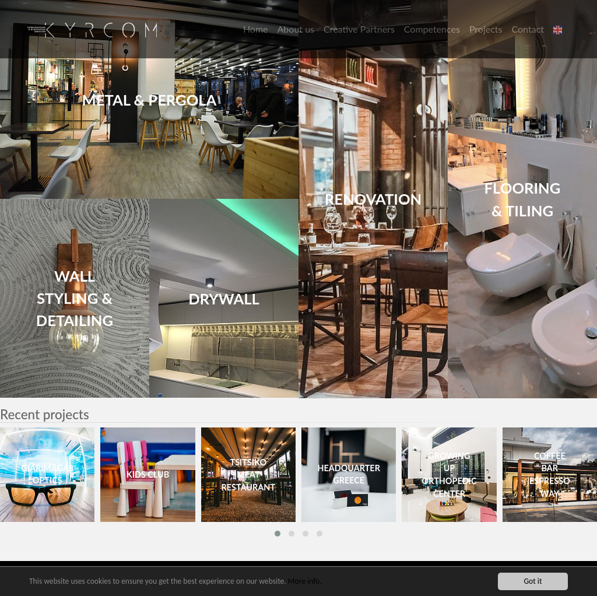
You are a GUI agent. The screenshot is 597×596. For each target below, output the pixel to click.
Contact (528, 28)
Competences (432, 28)
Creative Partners (359, 28)
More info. (305, 582)
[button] (559, 29)
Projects (486, 28)
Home (255, 28)
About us (296, 28)
